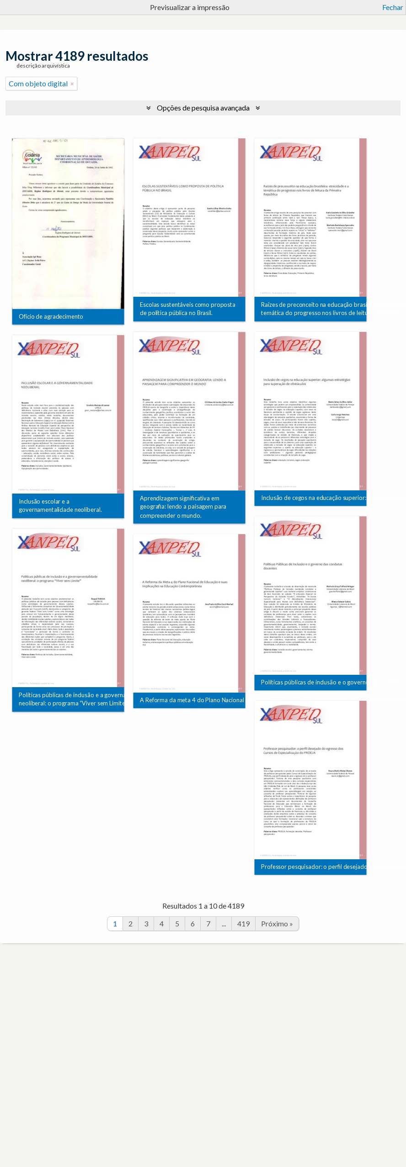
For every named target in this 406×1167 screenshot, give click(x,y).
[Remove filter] (72, 84)
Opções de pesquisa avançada (203, 107)
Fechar (392, 7)
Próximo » (277, 923)
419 (243, 923)
